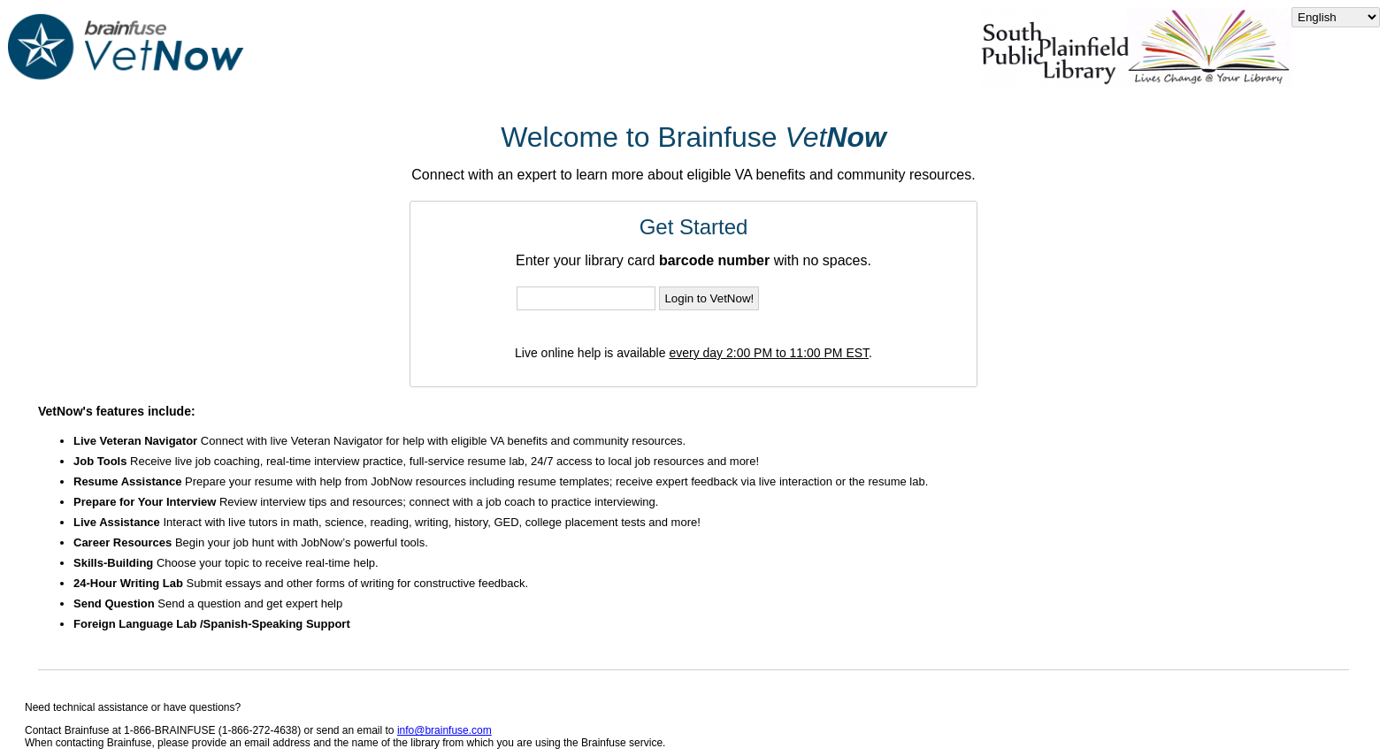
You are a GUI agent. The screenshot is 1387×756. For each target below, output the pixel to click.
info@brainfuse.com (444, 730)
